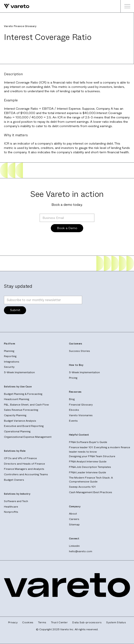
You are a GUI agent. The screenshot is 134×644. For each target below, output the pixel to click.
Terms (42, 622)
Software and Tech (16, 501)
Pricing (73, 378)
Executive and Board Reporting (24, 426)
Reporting (10, 356)
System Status (116, 622)
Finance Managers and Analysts (24, 469)
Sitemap (74, 524)
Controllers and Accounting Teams (26, 474)
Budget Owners (14, 480)
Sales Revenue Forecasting (21, 410)
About (73, 514)
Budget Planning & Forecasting (23, 394)
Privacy (13, 622)
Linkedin (74, 546)
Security (9, 367)
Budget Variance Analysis (20, 421)
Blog (72, 399)
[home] (14, 6)
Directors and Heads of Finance (24, 464)
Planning (9, 351)
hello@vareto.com (80, 551)
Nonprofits (11, 512)
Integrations (11, 362)
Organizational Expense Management (27, 437)
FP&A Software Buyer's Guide (88, 442)
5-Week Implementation (19, 372)
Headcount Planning (16, 399)
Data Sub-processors (86, 622)
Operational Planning (17, 431)
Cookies (27, 622)
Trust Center (59, 622)
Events (73, 421)
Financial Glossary (81, 405)
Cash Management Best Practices (90, 492)
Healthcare (11, 507)
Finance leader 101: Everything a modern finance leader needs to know (99, 449)
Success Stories (79, 351)
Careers (74, 519)
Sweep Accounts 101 (82, 487)
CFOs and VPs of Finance (20, 458)
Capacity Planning (15, 415)
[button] (127, 6)
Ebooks (74, 410)
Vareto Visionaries (81, 415)
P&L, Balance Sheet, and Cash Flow (26, 405)
